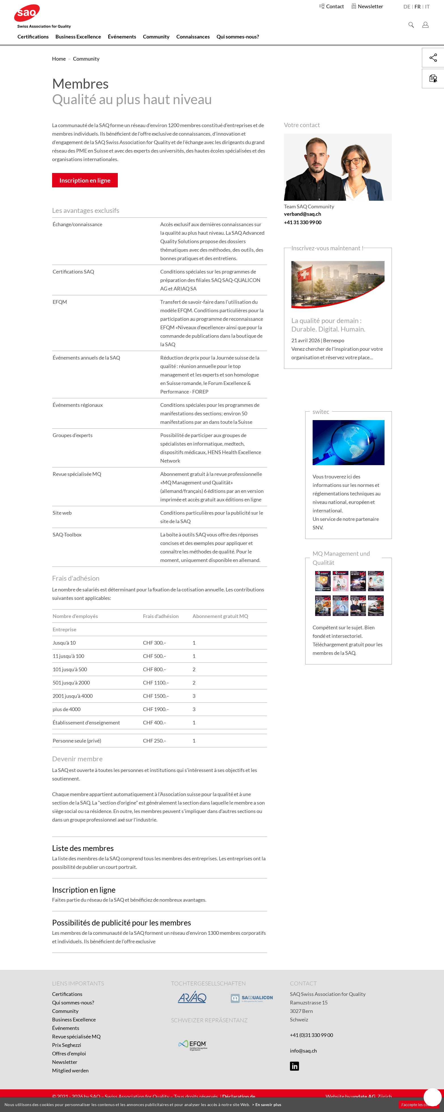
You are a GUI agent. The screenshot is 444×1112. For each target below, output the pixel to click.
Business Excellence (74, 1019)
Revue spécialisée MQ (76, 1036)
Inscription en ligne (84, 180)
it (427, 7)
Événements (65, 1028)
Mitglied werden (70, 1070)
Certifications (67, 994)
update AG (363, 1096)
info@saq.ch (303, 1050)
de (407, 7)
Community (65, 1011)
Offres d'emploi (69, 1053)
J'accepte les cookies (419, 1104)
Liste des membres (83, 848)
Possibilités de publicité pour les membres (121, 922)
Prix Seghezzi (66, 1045)
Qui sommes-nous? (73, 1002)
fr (418, 7)
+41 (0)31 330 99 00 (311, 1035)
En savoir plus (268, 1104)
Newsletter (64, 1062)
